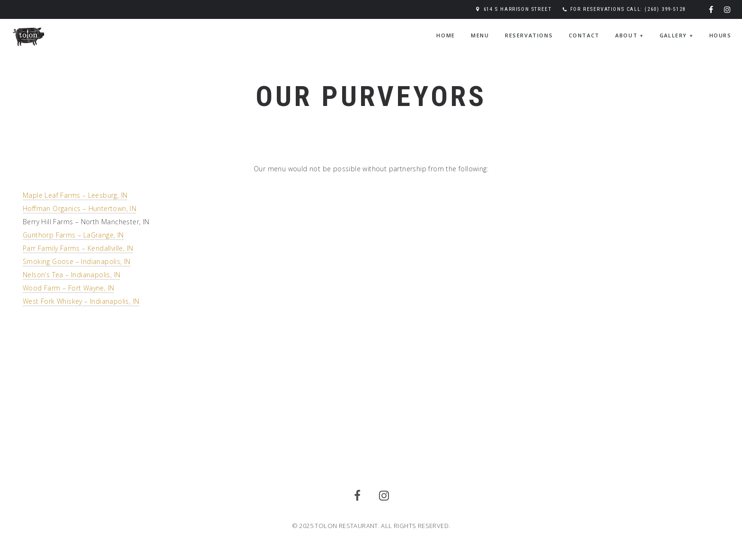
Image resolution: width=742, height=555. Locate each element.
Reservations (529, 35)
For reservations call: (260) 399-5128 (628, 9)
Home (445, 35)
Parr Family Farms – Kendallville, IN (78, 248)
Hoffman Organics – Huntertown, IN (79, 208)
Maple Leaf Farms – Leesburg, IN (75, 195)
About (629, 35)
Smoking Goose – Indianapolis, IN (77, 261)
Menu (480, 35)
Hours (720, 35)
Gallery (676, 35)
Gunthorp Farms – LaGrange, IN (73, 234)
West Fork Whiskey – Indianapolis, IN (81, 301)
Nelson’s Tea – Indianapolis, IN (71, 274)
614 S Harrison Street (518, 9)
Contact (584, 35)
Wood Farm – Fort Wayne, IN (68, 287)
